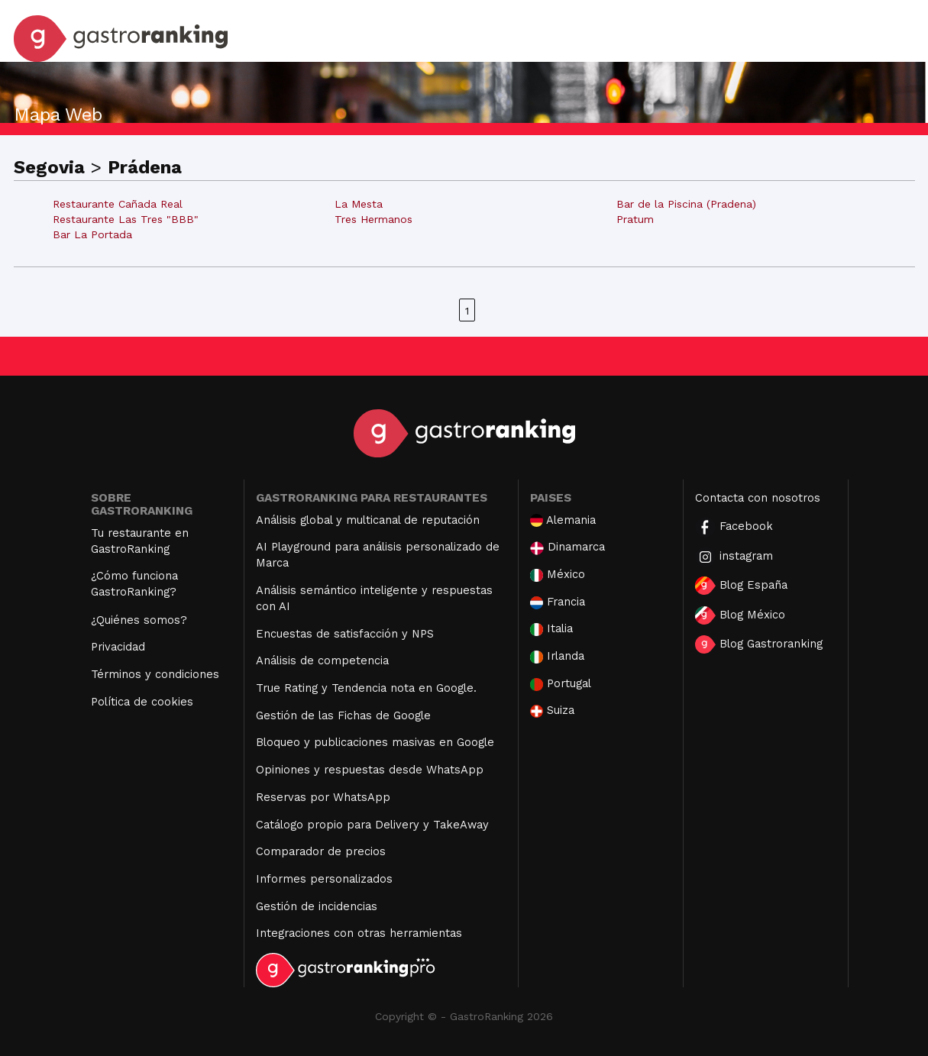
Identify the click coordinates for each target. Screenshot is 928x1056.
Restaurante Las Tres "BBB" (126, 219)
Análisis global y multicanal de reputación (368, 520)
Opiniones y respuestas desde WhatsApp (369, 770)
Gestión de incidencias (316, 906)
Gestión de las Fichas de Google (343, 715)
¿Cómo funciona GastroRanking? (134, 584)
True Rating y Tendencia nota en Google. (366, 688)
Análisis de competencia (322, 660)
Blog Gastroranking (759, 644)
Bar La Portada (92, 234)
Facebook (734, 527)
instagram (734, 557)
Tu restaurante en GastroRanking (140, 541)
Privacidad (118, 647)
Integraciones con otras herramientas (359, 933)
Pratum (635, 219)
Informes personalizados (324, 879)
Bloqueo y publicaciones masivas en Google (375, 742)
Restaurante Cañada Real (118, 204)
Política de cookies (142, 702)
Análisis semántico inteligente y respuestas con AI (374, 598)
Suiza (552, 710)
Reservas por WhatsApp (323, 797)
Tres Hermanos (373, 219)
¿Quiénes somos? (139, 620)
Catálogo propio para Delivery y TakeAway (372, 825)
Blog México (740, 615)
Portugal (560, 684)
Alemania (563, 520)
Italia (551, 629)
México (557, 574)
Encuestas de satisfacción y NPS (345, 634)
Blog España (741, 585)
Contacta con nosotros (757, 498)
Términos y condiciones (155, 674)
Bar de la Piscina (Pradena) (686, 204)
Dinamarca (567, 547)
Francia (557, 602)
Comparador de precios (321, 851)
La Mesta (359, 204)
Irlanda (557, 656)
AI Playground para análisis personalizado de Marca (378, 555)
